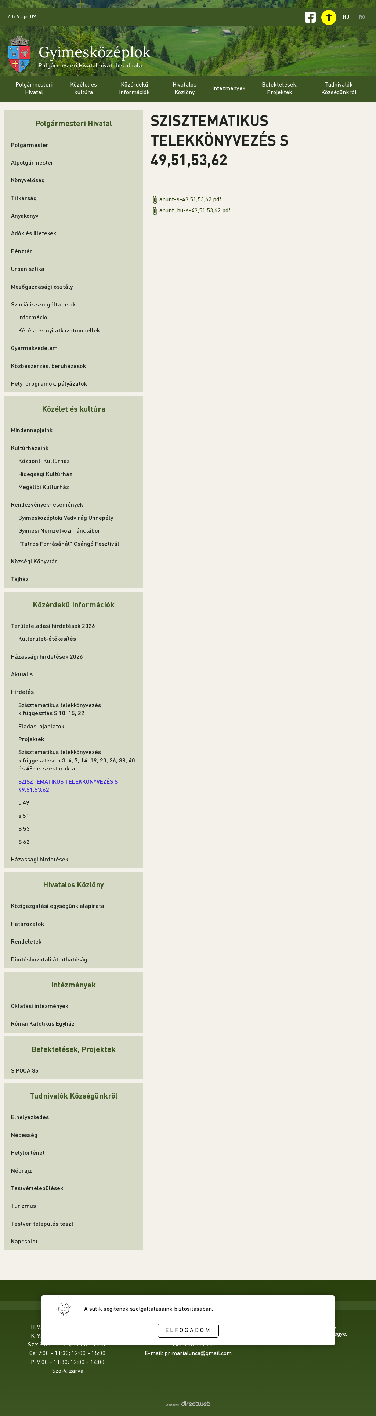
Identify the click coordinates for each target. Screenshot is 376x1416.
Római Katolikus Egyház (43, 1023)
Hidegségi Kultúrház (45, 473)
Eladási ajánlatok (41, 725)
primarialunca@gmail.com (198, 1354)
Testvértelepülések (37, 1187)
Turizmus (23, 1205)
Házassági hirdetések (39, 859)
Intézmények (73, 984)
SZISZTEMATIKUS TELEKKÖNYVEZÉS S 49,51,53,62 (68, 785)
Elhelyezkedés (30, 1116)
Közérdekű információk (74, 604)
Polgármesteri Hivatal (73, 123)
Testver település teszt (42, 1223)
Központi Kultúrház (44, 460)
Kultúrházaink (29, 447)
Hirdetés (22, 691)
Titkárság (24, 197)
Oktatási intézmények (39, 1005)
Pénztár (21, 250)
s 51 (23, 815)
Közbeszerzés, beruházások (48, 365)
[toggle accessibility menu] (328, 17)
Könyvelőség (28, 179)
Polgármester (29, 144)
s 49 (23, 802)
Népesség (24, 1134)
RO (362, 17)
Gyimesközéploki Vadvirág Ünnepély (65, 517)
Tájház (20, 578)
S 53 (24, 828)
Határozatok (27, 923)
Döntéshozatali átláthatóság (49, 959)
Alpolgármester (32, 162)
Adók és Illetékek (33, 232)
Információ (32, 316)
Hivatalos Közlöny (73, 884)
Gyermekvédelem (34, 347)
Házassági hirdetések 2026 (47, 656)
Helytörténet (28, 1152)
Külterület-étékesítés (47, 638)
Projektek (31, 738)
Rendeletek (26, 941)
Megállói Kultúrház (43, 486)
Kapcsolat (24, 1240)
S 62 (24, 841)
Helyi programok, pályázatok (49, 383)
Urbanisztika (27, 268)
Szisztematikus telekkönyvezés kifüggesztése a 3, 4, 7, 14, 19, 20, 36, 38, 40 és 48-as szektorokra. (76, 760)
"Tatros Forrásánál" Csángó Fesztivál (68, 543)
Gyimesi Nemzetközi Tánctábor (59, 530)
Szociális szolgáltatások (43, 304)
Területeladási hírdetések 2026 (53, 625)
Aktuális (22, 673)
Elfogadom (188, 1331)
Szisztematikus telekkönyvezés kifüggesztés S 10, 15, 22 (59, 708)
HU (346, 17)
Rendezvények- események (47, 504)
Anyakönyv (25, 215)
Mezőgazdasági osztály (42, 286)
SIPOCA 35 (25, 1070)
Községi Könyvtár (34, 561)
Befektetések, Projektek (73, 1048)
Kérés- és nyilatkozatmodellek (59, 330)
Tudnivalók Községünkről (74, 1095)
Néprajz (21, 1170)
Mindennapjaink (32, 429)
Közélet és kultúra (73, 408)
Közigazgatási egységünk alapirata (57, 905)
